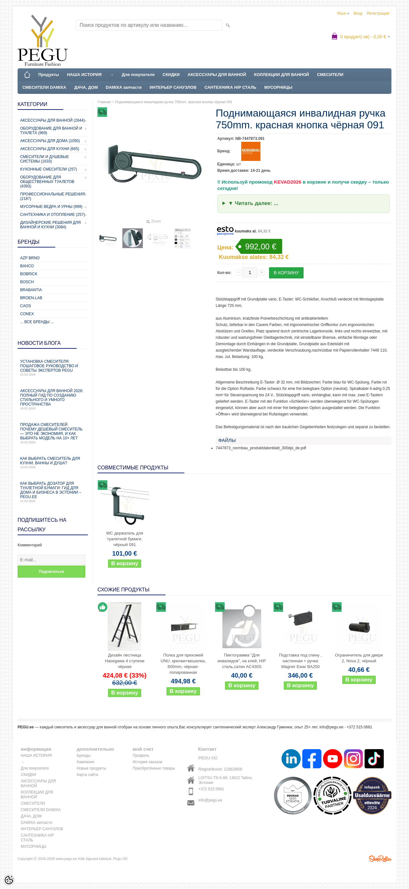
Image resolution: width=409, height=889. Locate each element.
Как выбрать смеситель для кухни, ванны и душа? (52, 462)
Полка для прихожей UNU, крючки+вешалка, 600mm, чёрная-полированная (183, 664)
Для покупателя (138, 74)
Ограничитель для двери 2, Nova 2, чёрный (359, 658)
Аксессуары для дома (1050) (50, 141)
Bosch (27, 282)
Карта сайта (87, 774)
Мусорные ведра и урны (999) (51, 206)
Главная (104, 102)
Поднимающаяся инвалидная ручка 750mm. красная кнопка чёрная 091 (173, 102)
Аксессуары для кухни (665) (49, 149)
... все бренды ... (37, 322)
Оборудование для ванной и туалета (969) (51, 130)
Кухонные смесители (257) (48, 169)
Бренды (83, 755)
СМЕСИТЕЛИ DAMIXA (44, 87)
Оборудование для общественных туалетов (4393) (47, 181)
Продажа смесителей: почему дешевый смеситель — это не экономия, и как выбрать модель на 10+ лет (52, 433)
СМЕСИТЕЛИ (330, 74)
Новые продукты (91, 768)
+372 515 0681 (211, 789)
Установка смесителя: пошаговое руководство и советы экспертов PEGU (52, 367)
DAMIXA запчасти (124, 87)
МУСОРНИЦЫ (278, 87)
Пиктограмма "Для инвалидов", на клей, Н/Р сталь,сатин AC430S (242, 661)
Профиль (141, 755)
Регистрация (378, 13)
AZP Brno (30, 258)
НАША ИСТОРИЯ (84, 74)
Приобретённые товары (154, 768)
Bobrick (28, 274)
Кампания (85, 762)
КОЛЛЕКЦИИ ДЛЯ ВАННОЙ (281, 74)
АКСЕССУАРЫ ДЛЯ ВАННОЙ (217, 74)
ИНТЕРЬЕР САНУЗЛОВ (173, 87)
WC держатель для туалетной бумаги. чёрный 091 (124, 539)
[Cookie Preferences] (9, 880)
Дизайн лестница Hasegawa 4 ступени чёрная (124, 661)
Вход (358, 13)
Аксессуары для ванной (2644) (52, 120)
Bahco (27, 266)
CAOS (25, 306)
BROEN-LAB (31, 298)
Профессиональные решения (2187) (52, 196)
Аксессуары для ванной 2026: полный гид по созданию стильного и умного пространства (52, 399)
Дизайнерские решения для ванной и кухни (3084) (50, 224)
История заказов (147, 762)
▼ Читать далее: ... (253, 203)
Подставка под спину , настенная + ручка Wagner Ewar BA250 (300, 661)
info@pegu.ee (331, 727)
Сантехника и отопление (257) (52, 214)
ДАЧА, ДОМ (86, 87)
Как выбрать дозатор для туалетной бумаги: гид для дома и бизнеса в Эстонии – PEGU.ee (52, 492)
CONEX (27, 314)
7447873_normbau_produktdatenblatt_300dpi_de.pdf (261, 448)
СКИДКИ (171, 74)
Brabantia (31, 290)
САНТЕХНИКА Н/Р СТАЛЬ (230, 87)
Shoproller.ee (380, 858)
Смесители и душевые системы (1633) (44, 159)
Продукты (48, 74)
